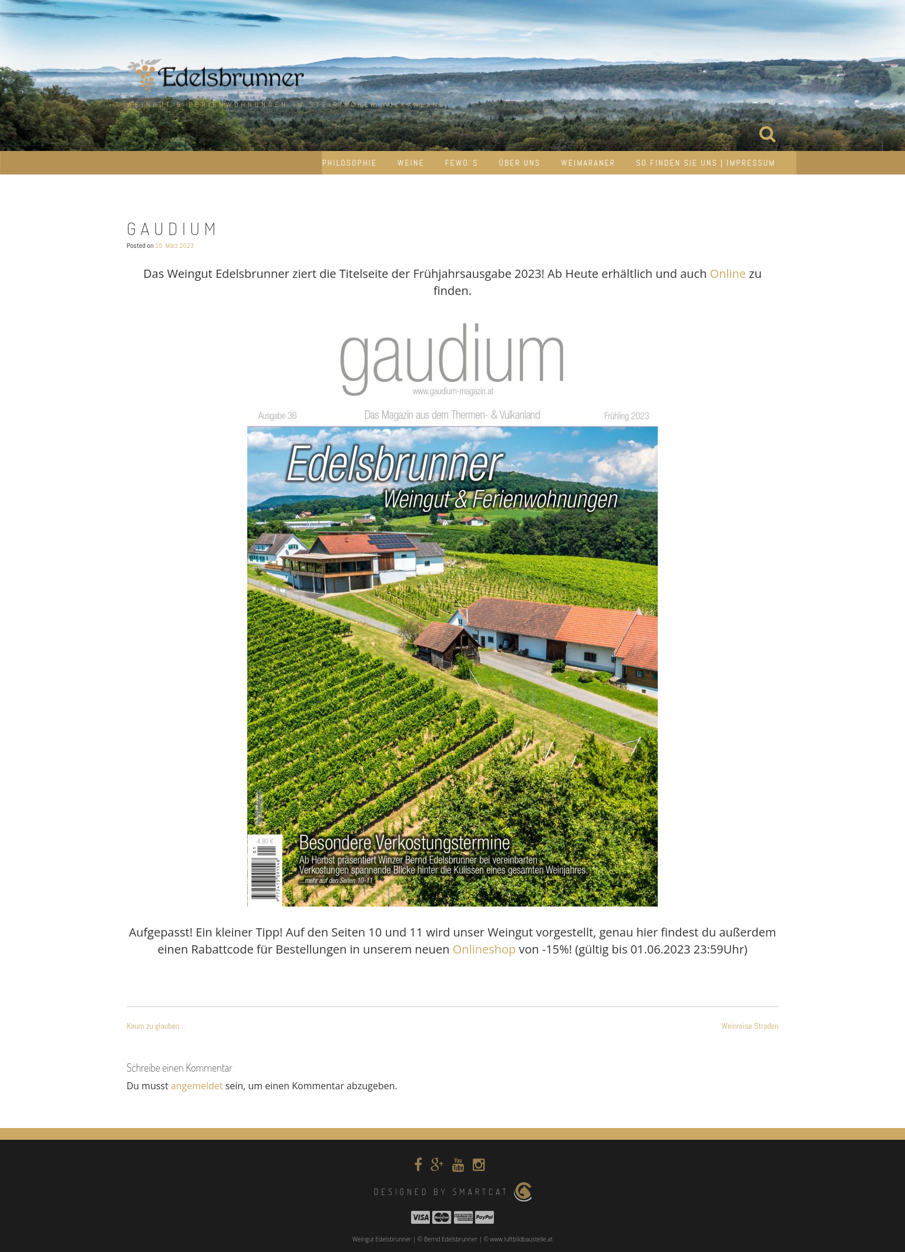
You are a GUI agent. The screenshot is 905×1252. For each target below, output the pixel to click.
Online (728, 273)
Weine (411, 162)
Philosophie (349, 162)
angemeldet (197, 1085)
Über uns (519, 162)
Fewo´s (462, 162)
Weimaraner (588, 162)
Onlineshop (484, 949)
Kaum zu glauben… (156, 1026)
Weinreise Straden (749, 1026)
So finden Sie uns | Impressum (706, 162)
